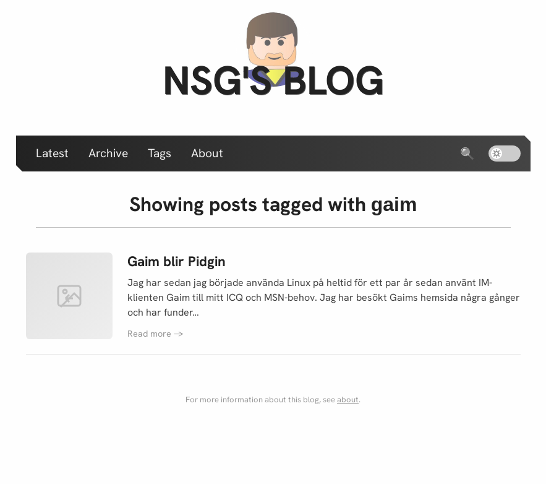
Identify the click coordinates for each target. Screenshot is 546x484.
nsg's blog (273, 80)
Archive (108, 153)
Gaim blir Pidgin (176, 261)
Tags (159, 153)
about (348, 399)
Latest (52, 153)
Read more (155, 333)
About (207, 153)
